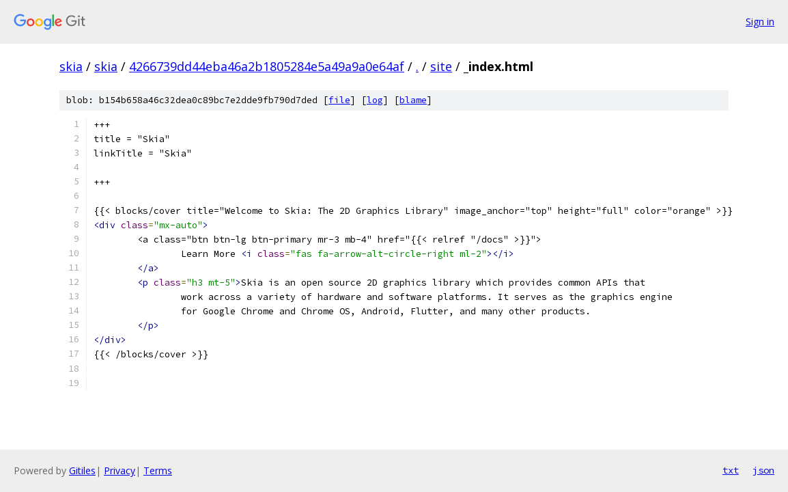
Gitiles (82, 470)
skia (71, 66)
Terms (157, 470)
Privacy (119, 470)
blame (413, 100)
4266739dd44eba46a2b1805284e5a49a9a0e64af (266, 66)
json (763, 470)
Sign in (760, 21)
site (441, 66)
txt (730, 470)
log (375, 100)
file (339, 100)
